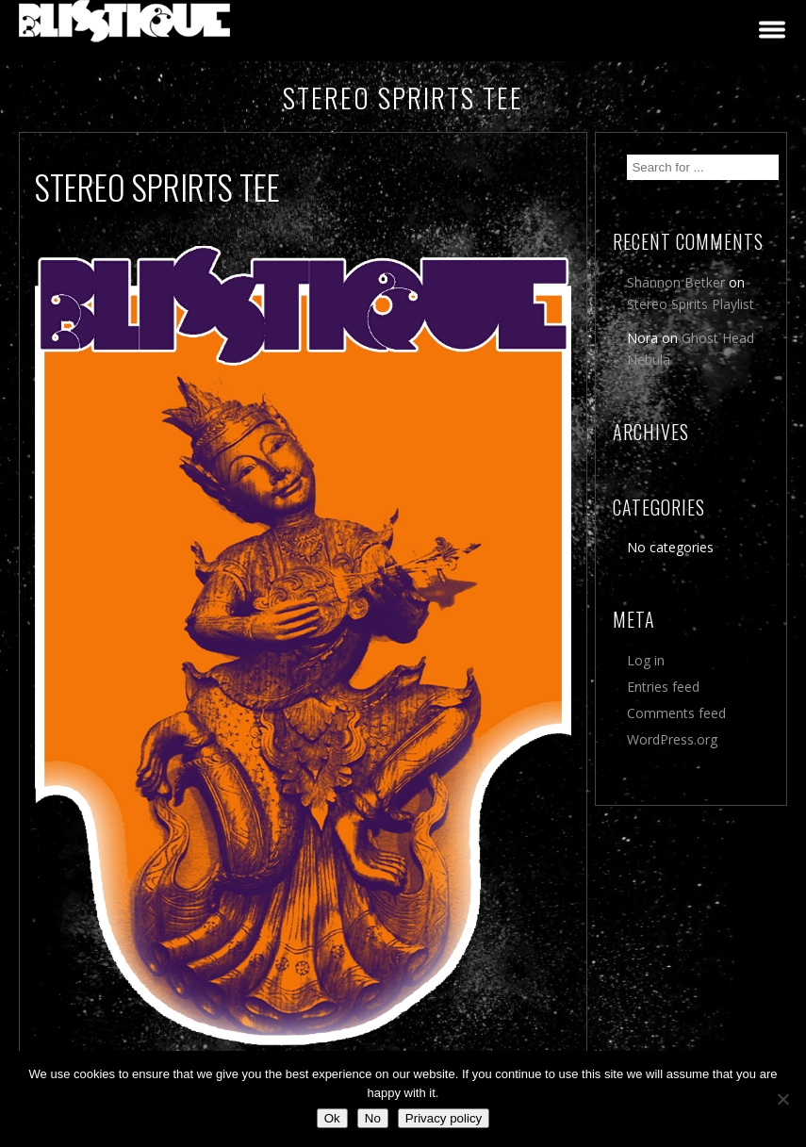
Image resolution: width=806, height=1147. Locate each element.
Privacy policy (443, 1118)
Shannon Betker (676, 282)
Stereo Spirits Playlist (690, 304)
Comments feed (676, 713)
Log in (646, 660)
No (373, 1118)
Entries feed (663, 687)
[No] (782, 1099)
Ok (332, 1118)
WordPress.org (672, 739)
